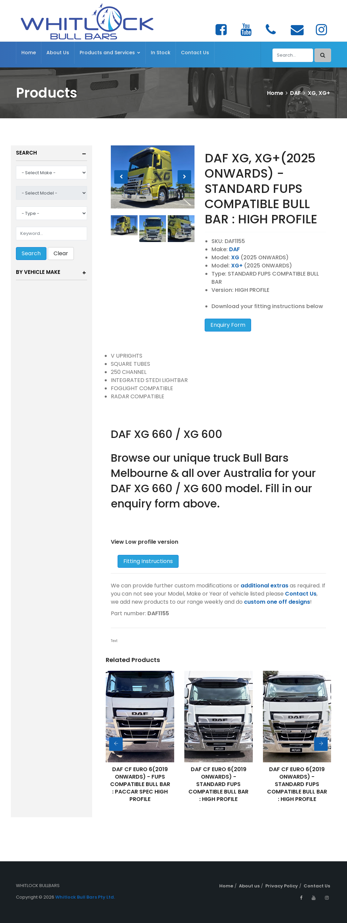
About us (249, 886)
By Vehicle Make (38, 272)
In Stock (160, 52)
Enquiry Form (227, 325)
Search (26, 152)
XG (235, 257)
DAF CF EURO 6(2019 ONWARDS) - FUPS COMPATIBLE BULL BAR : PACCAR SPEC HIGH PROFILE (140, 784)
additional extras (264, 585)
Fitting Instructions (148, 561)
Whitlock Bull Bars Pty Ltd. (85, 897)
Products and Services (110, 52)
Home (28, 52)
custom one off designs (277, 602)
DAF (295, 93)
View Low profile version (144, 542)
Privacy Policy (281, 886)
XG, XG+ (319, 93)
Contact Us (195, 52)
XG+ (237, 265)
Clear (61, 253)
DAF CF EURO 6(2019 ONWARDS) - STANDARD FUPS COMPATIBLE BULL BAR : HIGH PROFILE (218, 784)
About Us (57, 52)
